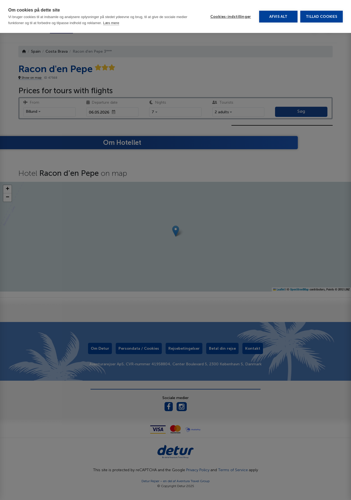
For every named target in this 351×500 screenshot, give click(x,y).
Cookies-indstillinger (230, 16)
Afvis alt (278, 16)
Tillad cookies (321, 16)
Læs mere (111, 23)
